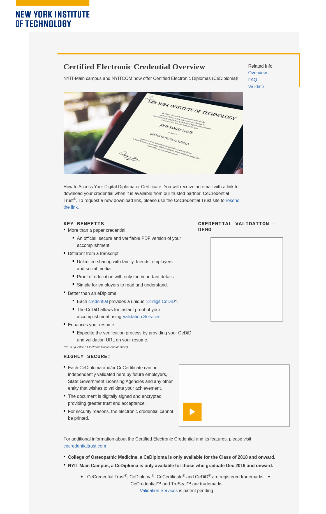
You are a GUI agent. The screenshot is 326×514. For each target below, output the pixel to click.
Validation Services (141, 316)
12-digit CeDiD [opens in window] (160, 301)
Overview (257, 72)
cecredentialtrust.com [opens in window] (85, 446)
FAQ (252, 79)
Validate (256, 86)
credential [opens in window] (98, 301)
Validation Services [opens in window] (159, 490)
